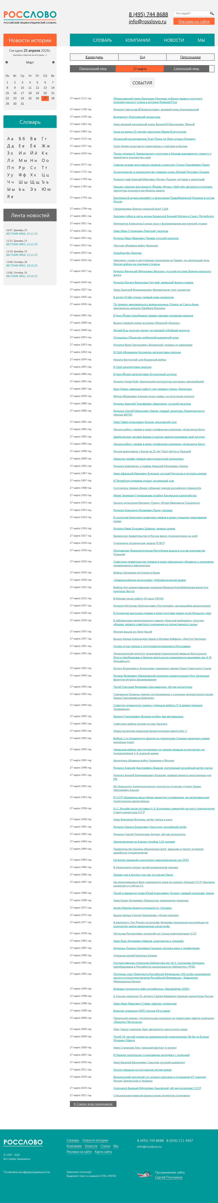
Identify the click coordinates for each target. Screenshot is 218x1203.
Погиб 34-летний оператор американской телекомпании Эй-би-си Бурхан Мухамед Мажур (161, 1038)
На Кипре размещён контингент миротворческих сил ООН (151, 860)
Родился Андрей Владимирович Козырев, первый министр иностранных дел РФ (162, 777)
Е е (21, 145)
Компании (137, 40)
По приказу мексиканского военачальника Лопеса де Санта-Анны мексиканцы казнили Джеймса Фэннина (156, 306)
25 (30, 98)
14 (52, 87)
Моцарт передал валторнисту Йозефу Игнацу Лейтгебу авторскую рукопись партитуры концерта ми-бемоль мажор (162, 188)
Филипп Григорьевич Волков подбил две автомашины (148, 716)
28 (52, 98)
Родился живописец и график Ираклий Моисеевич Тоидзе (150, 466)
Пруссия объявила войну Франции (135, 245)
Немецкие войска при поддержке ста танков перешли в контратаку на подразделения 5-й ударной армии (159, 751)
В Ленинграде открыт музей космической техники (145, 867)
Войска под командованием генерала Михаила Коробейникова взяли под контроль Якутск (160, 589)
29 (7, 103)
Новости (174, 40)
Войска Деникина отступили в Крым (136, 572)
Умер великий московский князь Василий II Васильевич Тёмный (154, 124)
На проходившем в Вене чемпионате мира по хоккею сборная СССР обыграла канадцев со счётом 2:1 (164, 884)
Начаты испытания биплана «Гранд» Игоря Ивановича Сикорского (156, 503)
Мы (201, 40)
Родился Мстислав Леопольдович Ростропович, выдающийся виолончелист (162, 605)
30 (15, 103)
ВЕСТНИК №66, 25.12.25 (22, 233)
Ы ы (11, 189)
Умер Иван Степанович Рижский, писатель (140, 231)
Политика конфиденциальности (26, 1172)
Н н (33, 160)
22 (7, 98)
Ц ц (45, 174)
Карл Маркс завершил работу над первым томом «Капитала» (152, 389)
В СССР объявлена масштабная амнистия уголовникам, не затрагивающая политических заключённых (161, 799)
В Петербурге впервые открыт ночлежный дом (143, 480)
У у (10, 174)
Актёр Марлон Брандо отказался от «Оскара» (142, 908)
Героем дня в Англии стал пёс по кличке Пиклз (143, 874)
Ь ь (22, 189)
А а (10, 138)
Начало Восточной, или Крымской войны (139, 359)
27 (45, 98)
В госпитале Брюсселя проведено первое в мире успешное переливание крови (160, 519)
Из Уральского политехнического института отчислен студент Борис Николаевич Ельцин (157, 788)
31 (22, 103)
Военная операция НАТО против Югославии (141, 1010)
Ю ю (46, 189)
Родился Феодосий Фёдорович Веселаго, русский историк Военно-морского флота (162, 273)
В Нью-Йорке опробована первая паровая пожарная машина (153, 315)
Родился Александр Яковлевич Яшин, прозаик (143, 510)
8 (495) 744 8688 (148, 14)
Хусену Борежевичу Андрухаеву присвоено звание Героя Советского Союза (162, 668)
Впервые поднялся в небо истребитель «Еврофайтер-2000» (151, 989)
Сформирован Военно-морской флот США (140, 209)
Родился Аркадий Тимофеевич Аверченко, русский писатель (152, 403)
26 (37, 98)
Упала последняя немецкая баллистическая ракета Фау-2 (150, 731)
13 (45, 87)
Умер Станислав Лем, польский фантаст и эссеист (145, 1047)
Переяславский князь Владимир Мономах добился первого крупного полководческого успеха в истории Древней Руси (157, 100)
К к (45, 153)
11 (30, 87)
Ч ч (10, 182)
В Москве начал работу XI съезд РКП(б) (138, 598)
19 (37, 93)
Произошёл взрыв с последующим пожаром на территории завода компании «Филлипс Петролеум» (163, 1020)
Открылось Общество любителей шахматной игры (146, 337)
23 (15, 98)
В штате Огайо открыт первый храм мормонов (143, 297)
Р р (22, 167)
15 (7, 93)
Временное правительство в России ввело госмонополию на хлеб (155, 536)
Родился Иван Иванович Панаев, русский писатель (146, 238)
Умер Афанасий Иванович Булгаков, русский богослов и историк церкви (159, 473)
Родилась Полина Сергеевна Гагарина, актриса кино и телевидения (156, 948)
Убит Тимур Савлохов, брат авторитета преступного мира (150, 1029)
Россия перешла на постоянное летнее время (142, 1069)
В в (33, 138)
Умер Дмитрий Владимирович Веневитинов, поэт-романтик (151, 289)
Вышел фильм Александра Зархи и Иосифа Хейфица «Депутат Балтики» (159, 639)
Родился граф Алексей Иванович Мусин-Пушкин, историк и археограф (159, 179)
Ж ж (46, 145)
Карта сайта (103, 1152)
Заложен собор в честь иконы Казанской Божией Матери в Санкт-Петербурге (163, 216)
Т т (44, 167)
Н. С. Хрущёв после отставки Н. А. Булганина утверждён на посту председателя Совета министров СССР (164, 810)
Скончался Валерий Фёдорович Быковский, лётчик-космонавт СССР (157, 1088)
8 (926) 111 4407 (179, 1140)
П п (10, 167)
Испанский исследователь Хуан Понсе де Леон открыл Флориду (154, 139)
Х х (33, 174)
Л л (10, 160)
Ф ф (22, 174)
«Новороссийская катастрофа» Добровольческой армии (149, 580)
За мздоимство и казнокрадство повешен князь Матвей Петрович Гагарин (161, 172)
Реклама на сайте (194, 21)
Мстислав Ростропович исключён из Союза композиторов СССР (154, 933)
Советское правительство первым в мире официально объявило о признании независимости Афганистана (163, 563)
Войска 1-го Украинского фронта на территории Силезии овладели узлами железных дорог (161, 740)
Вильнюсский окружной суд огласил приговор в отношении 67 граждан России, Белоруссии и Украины (159, 1078)
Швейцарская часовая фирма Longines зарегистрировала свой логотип (159, 436)
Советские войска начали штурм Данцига (140, 723)
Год (142, 56)
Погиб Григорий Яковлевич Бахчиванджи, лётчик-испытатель (152, 687)
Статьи (105, 1146)
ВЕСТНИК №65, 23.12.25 (22, 244)
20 (45, 93)
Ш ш (23, 182)
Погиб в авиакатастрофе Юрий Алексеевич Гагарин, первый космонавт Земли (163, 893)
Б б (22, 138)
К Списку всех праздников (93, 1104)
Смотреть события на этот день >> (30, 54)
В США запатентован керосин (132, 367)
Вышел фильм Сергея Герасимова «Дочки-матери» (146, 915)
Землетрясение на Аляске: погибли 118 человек (144, 841)
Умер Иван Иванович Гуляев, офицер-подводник (145, 1003)
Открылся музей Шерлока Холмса (135, 955)
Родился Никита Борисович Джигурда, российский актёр (149, 827)
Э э (33, 189)
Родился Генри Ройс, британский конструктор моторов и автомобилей (158, 381)
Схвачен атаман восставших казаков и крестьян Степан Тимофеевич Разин (161, 164)
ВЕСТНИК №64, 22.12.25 (22, 255)
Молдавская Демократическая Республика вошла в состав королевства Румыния (159, 552)
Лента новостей (30, 215)
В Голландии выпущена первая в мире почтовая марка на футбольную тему (162, 613)
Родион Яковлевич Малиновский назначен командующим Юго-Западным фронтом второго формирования (161, 677)
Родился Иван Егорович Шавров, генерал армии (144, 528)
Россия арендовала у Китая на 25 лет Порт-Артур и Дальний (152, 451)
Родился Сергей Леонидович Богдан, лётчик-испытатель (149, 834)
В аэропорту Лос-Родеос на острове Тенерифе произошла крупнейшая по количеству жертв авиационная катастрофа (160, 924)
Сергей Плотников (168, 1177)
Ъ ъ (45, 182)
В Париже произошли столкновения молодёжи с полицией (151, 1055)
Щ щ (34, 182)
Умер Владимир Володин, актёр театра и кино (142, 819)
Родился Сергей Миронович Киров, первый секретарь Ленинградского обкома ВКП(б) (159, 412)
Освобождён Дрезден (127, 253)
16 (15, 93)
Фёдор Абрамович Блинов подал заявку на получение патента (153, 396)
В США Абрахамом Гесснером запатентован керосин (147, 352)
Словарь (102, 40)
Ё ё (33, 145)
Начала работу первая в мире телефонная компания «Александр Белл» (159, 429)
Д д (10, 145)
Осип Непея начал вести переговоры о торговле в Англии (150, 146)
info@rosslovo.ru (147, 21)
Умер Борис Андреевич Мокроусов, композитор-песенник (151, 900)
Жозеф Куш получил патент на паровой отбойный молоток (151, 330)
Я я (10, 196)
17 (22, 93)
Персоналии (190, 56)
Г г (44, 138)
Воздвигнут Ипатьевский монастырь (136, 117)
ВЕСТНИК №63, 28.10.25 (22, 265)
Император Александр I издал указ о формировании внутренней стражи (160, 223)
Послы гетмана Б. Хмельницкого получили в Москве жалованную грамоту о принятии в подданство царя (162, 155)
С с (33, 167)
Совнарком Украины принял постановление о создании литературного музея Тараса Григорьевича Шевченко (163, 696)
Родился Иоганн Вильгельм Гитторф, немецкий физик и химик (153, 282)
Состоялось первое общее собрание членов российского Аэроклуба (157, 488)
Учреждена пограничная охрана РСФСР (139, 543)
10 (22, 87)
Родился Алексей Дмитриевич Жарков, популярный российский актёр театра (163, 768)
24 (22, 98)
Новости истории (95, 1140)
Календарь (94, 56)
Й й (33, 153)
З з (10, 153)
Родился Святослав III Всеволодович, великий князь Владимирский (156, 109)
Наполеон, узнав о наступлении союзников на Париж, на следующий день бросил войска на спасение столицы (161, 262)
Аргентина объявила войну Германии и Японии (143, 760)
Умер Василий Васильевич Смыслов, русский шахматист (149, 1062)
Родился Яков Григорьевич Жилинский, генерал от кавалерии (152, 345)
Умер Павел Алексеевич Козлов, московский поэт (145, 422)
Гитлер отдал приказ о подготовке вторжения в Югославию (152, 646)
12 (37, 87)
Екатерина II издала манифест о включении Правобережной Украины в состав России (163, 199)
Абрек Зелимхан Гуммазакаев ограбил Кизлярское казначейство (155, 495)
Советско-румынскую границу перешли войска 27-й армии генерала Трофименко (157, 707)
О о (45, 160)
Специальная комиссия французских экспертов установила (151, 1095)
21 (52, 93)
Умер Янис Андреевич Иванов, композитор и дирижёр (148, 941)
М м (23, 160)
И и (22, 153)
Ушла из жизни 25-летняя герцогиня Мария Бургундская (149, 131)
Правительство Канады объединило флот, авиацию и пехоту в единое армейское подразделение (158, 850)
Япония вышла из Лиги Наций (132, 631)
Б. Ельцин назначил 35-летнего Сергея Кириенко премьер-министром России (163, 996)
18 (30, 93)
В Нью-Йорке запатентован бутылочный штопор (145, 374)
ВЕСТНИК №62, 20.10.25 (22, 276)
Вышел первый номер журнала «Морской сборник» (146, 323)
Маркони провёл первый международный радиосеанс (148, 458)
